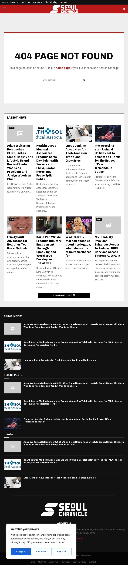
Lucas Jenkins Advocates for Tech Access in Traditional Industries (76, 153)
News (12, 128)
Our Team (37, 2)
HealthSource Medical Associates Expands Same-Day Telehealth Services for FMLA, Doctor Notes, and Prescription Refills (47, 162)
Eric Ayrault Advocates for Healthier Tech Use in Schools (17, 242)
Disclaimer (25, 2)
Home (5, 2)
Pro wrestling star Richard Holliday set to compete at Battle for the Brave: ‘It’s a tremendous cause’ (108, 158)
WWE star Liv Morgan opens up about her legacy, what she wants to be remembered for (78, 246)
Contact (63, 2)
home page (63, 68)
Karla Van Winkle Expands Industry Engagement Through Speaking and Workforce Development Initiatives (48, 250)
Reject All (42, 552)
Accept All (62, 552)
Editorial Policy (50, 2)
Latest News (17, 117)
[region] (41, 542)
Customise (21, 552)
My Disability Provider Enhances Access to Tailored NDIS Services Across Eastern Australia (107, 246)
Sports (99, 128)
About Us (14, 2)
